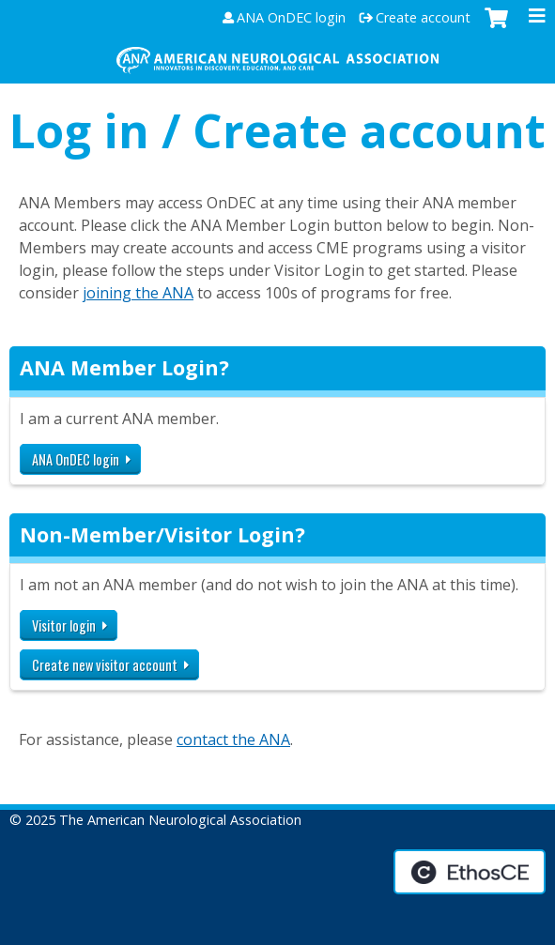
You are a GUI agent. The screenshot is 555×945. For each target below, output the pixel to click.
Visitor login (64, 625)
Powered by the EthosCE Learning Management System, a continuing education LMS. (469, 871)
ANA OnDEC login (291, 17)
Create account (423, 17)
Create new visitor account (104, 665)
